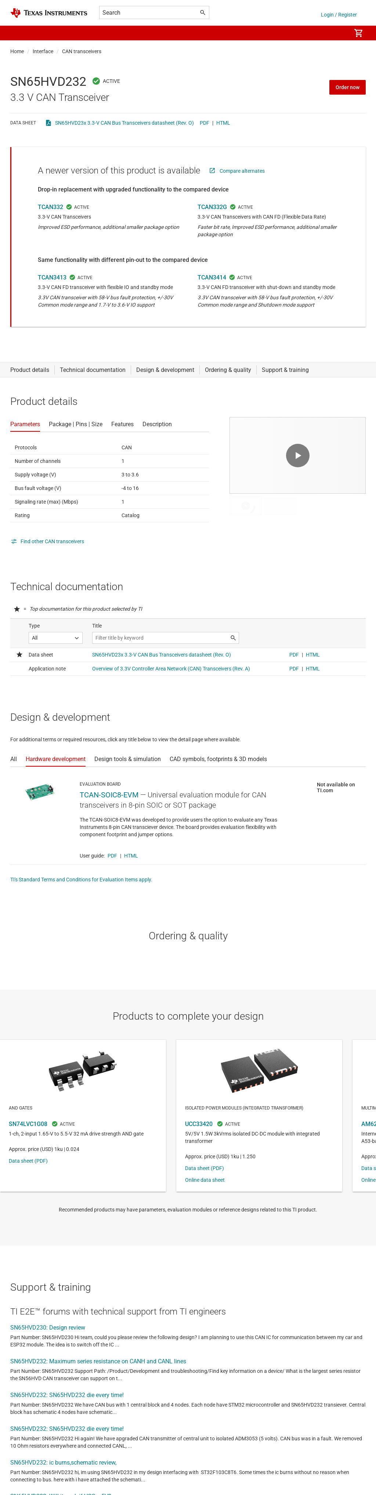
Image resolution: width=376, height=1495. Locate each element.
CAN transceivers (81, 51)
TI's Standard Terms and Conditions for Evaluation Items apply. (81, 879)
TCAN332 (50, 207)
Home (17, 51)
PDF (204, 123)
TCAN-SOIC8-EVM (109, 794)
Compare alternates (242, 171)
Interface (43, 51)
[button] (17, 33)
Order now (347, 87)
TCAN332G (212, 207)
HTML (223, 123)
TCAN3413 (52, 277)
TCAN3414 (212, 277)
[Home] (48, 13)
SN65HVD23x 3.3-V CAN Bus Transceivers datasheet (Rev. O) (124, 123)
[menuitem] (338, 33)
